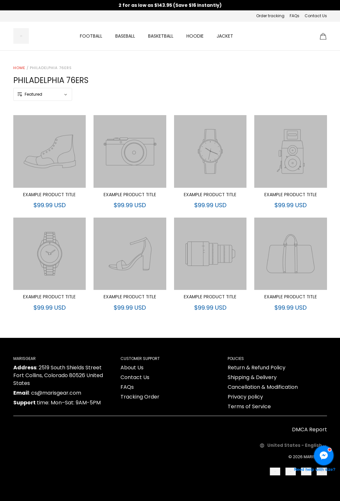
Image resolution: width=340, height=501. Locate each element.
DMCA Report (309, 429)
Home (19, 67)
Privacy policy (245, 396)
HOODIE (195, 36)
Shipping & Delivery (252, 377)
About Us (132, 367)
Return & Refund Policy (256, 367)
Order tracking (270, 15)
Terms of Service (249, 406)
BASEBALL (125, 36)
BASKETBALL (160, 36)
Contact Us (316, 15)
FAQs (294, 15)
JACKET (225, 36)
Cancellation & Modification (263, 387)
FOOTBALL (91, 36)
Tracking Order (139, 396)
